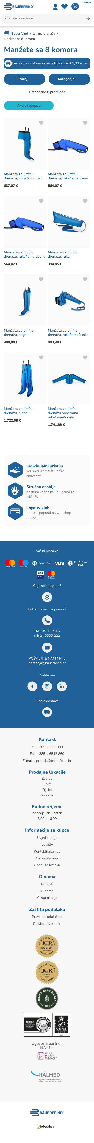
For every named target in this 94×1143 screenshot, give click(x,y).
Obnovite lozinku (47, 865)
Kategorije (66, 79)
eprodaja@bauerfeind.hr (47, 663)
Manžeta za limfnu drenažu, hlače (19, 410)
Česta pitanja (47, 897)
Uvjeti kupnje (47, 837)
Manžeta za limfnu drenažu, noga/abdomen (23, 176)
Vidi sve (47, 795)
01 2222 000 (50, 635)
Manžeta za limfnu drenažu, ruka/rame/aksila (68, 332)
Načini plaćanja (47, 858)
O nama (47, 891)
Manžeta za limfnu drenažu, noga (19, 332)
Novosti (47, 884)
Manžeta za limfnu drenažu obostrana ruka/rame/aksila (63, 413)
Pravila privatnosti (47, 923)
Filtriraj (21, 79)
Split (47, 784)
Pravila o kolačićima (47, 916)
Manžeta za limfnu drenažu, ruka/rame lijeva (68, 176)
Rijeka (47, 789)
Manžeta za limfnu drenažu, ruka (63, 254)
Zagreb (47, 778)
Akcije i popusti (29, 105)
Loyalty (47, 844)
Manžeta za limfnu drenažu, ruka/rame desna (24, 254)
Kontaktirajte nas (47, 851)
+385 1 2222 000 (50, 747)
